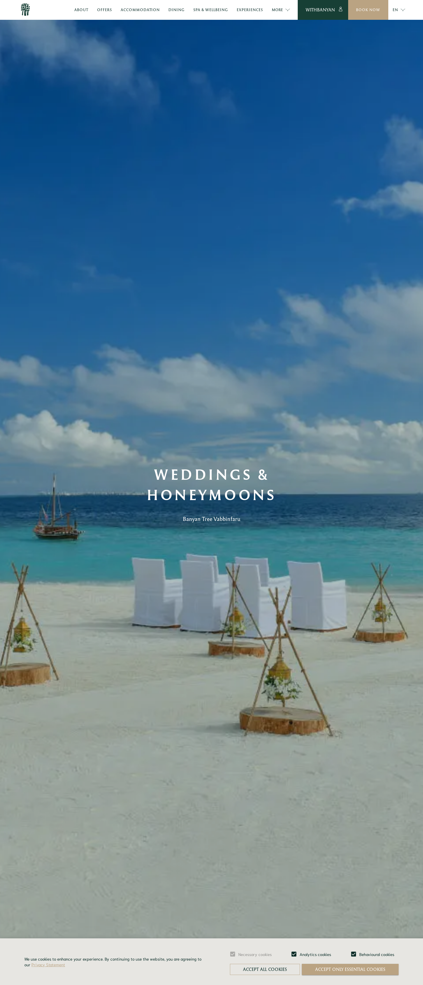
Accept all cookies (265, 969)
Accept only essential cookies (350, 969)
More (281, 10)
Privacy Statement (48, 964)
